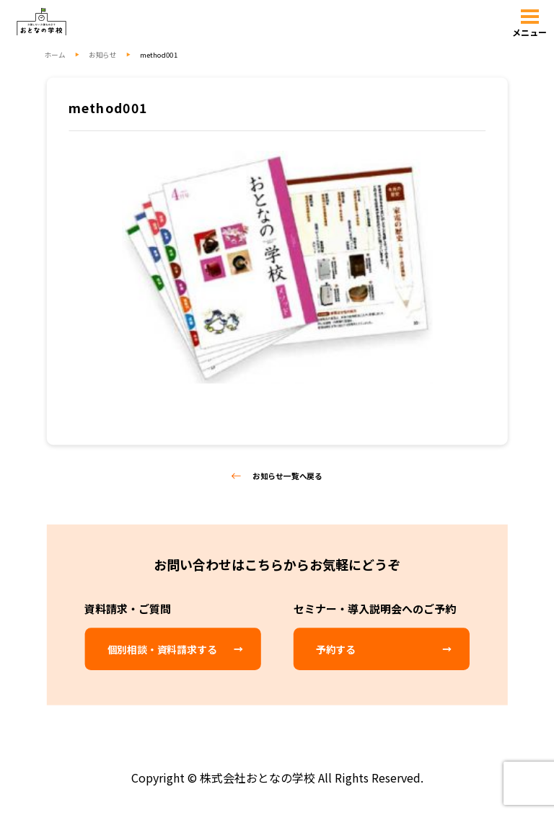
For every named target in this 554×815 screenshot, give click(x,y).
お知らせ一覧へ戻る (277, 476)
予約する (336, 648)
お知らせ (102, 54)
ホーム (55, 54)
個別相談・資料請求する (162, 648)
